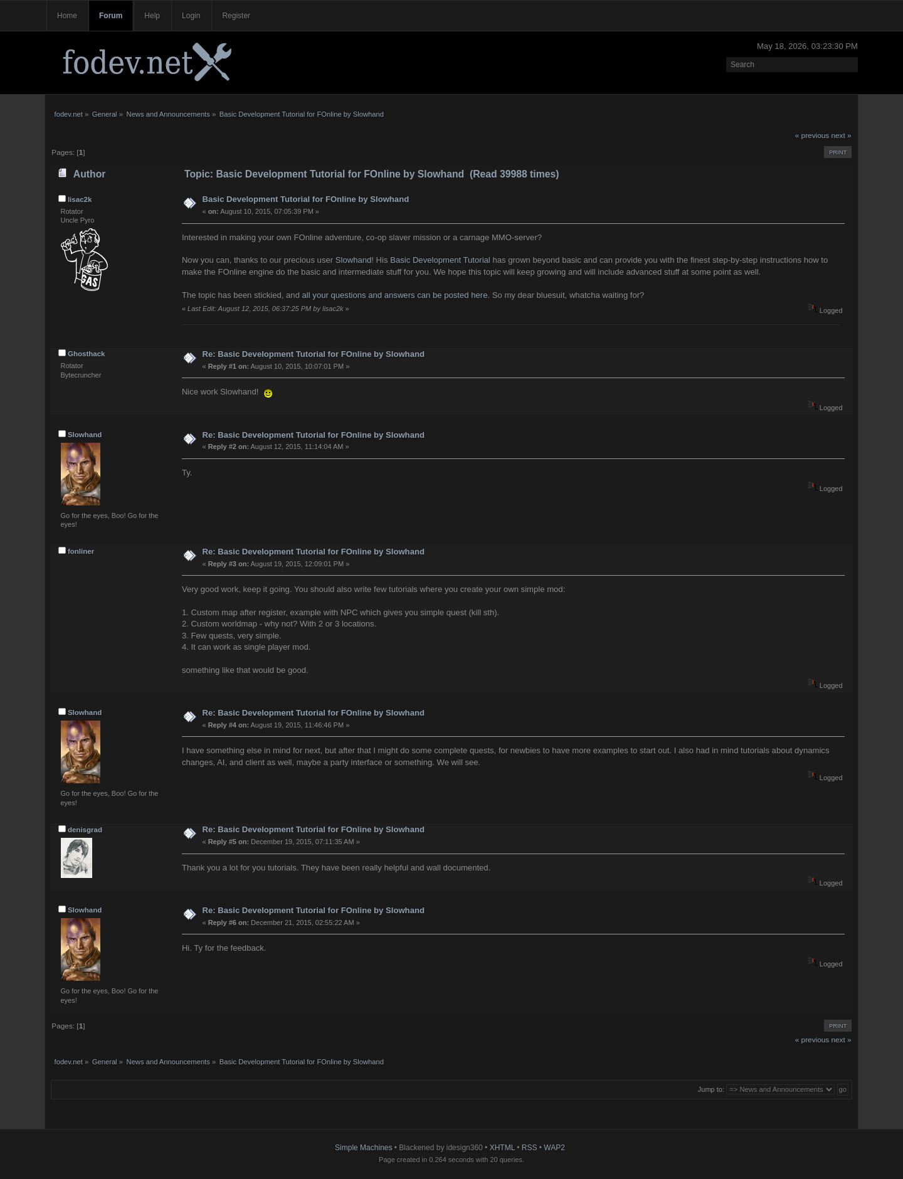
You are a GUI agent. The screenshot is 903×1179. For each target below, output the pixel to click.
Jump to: (711, 1089)
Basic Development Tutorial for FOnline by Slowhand (305, 199)
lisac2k (80, 199)
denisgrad (85, 829)
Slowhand (353, 260)
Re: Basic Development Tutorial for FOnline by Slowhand (313, 354)
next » (842, 135)
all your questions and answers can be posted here (395, 295)
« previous (812, 135)
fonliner (81, 551)
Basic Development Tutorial (440, 260)
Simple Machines (363, 1147)
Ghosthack (86, 353)
